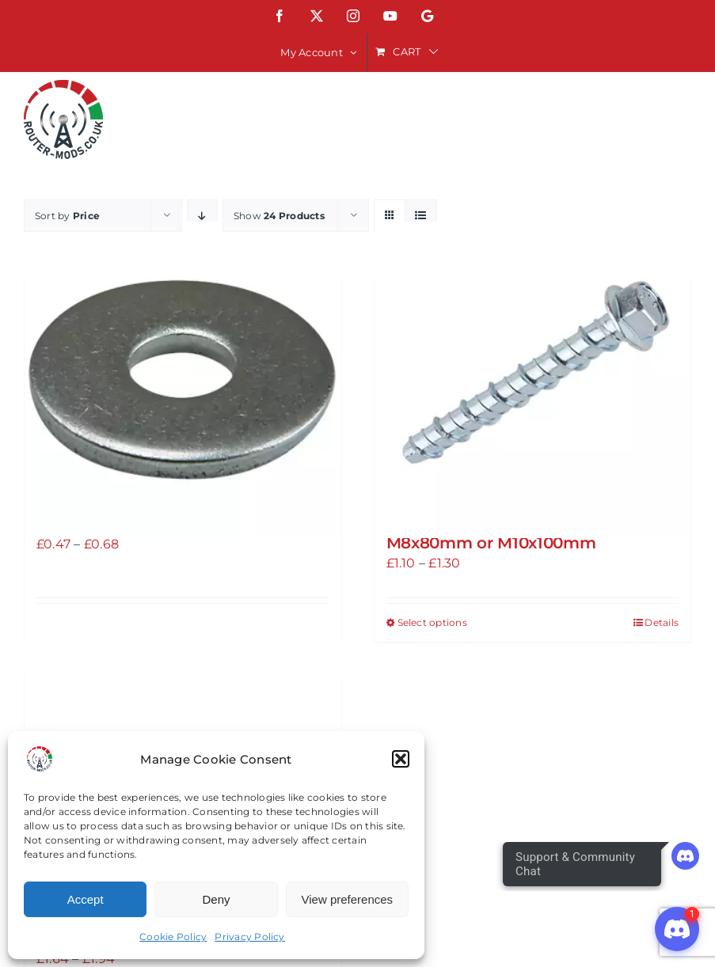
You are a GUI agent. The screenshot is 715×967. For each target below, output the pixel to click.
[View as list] (420, 215)
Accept (85, 899)
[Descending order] (202, 215)
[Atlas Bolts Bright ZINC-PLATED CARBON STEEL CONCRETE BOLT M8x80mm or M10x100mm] (533, 380)
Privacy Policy (249, 936)
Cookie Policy (173, 936)
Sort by (67, 216)
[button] (401, 759)
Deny (216, 899)
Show (279, 216)
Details (662, 622)
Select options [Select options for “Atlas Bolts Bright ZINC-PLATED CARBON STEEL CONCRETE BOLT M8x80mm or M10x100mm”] (432, 622)
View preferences (348, 899)
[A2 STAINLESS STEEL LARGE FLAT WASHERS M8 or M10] (183, 380)
